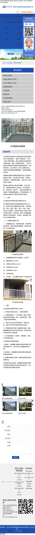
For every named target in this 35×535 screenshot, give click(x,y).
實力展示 (19, 477)
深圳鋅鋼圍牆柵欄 (7, 398)
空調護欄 (6, 90)
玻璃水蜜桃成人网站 (10, 79)
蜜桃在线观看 (18, 63)
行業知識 (19, 486)
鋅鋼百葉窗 (7, 102)
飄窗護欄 (6, 94)
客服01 (28, 24)
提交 (15, 457)
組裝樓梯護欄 (7, 98)
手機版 (25, 531)
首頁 (3, 16)
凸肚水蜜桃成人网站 (10, 83)
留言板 (19, 492)
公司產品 (9, 63)
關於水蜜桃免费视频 (7, 27)
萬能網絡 (10, 531)
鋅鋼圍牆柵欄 (7, 87)
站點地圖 (19, 494)
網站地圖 (2, 534)
